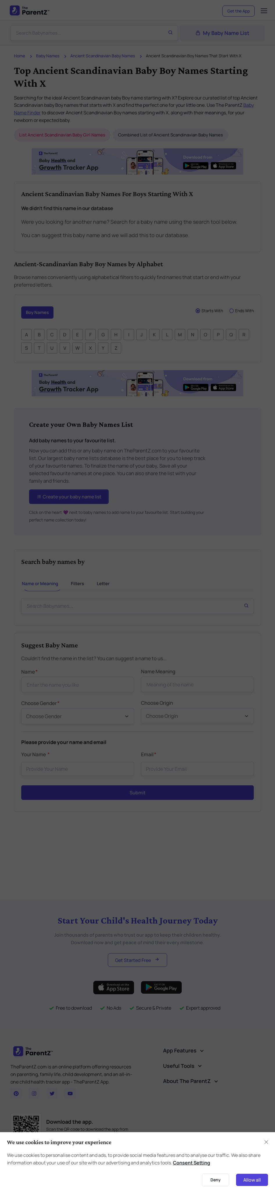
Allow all (252, 1180)
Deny (215, 1179)
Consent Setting (191, 1163)
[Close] (266, 1142)
